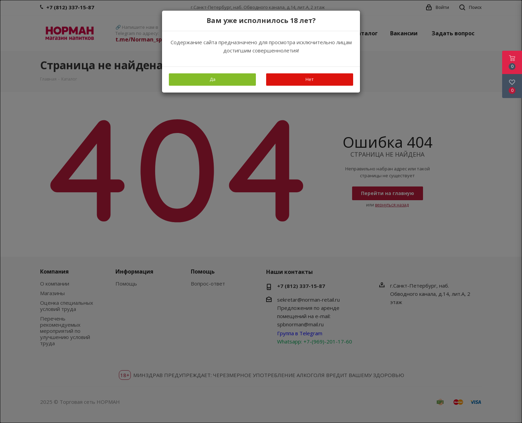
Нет (310, 79)
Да (212, 79)
